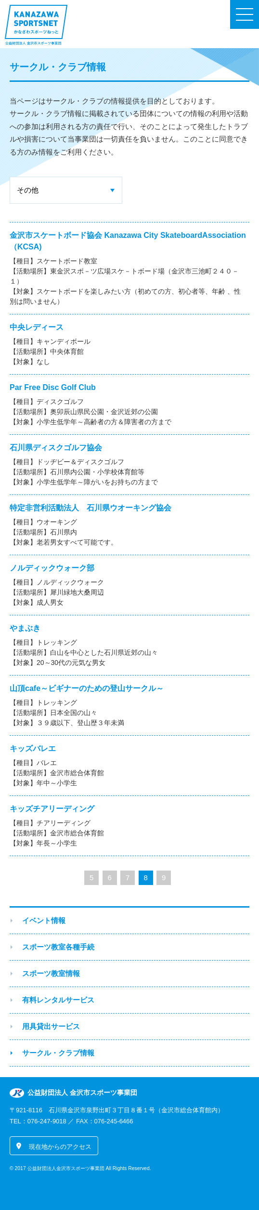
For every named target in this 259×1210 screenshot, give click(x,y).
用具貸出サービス (51, 1026)
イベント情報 (43, 920)
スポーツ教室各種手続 (58, 947)
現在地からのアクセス (60, 1146)
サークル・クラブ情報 (58, 1053)
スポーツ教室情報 (51, 973)
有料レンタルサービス (58, 1000)
